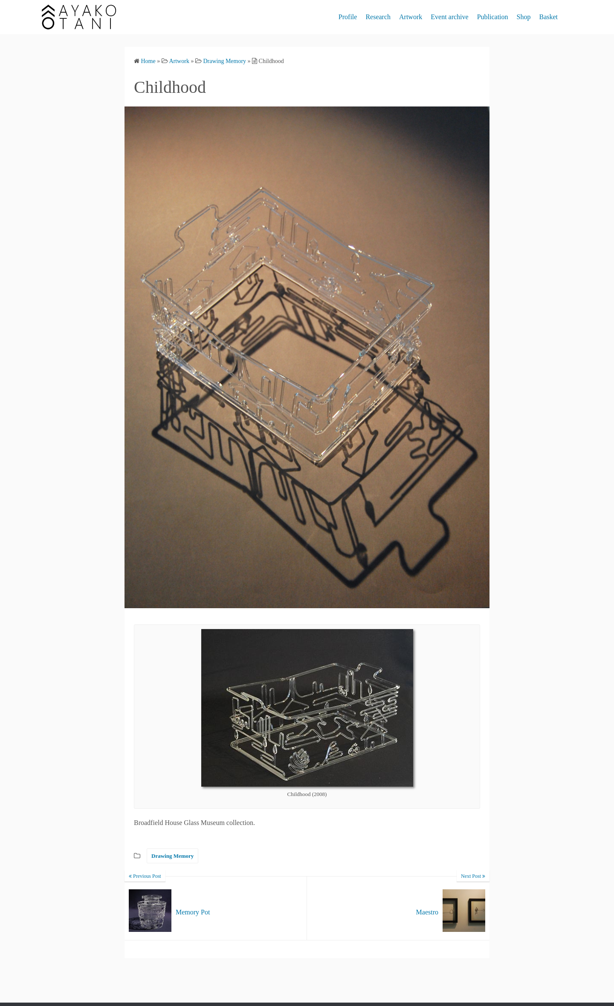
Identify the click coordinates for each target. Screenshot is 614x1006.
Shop (524, 16)
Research (378, 16)
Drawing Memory (172, 856)
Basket (548, 16)
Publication (492, 16)
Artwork (410, 16)
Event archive (449, 16)
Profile (348, 16)
